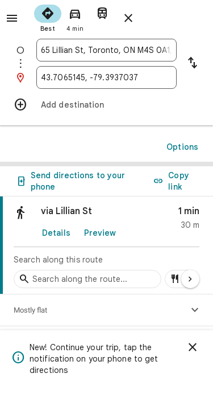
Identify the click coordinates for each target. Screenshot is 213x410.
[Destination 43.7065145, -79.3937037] (106, 77)
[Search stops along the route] (87, 279)
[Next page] (190, 279)
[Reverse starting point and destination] (192, 64)
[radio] (47, 17)
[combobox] (106, 50)
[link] (106, 245)
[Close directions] (128, 18)
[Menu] (12, 18)
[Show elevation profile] (195, 310)
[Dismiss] (192, 347)
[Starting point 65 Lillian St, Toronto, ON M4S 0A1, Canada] (106, 50)
